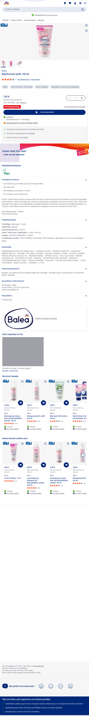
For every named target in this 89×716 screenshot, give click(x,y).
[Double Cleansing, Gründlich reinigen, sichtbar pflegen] (23, 355)
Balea (4, 71)
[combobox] (44, 9)
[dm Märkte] (65, 3)
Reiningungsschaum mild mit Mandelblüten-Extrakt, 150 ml (13, 418)
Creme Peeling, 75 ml (12, 478)
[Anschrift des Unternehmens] (44, 281)
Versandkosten (39, 666)
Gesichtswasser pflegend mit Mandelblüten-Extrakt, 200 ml (36, 481)
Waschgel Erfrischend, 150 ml (59, 417)
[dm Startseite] (6, 3)
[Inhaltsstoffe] (44, 247)
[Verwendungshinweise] (44, 269)
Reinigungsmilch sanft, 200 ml (36, 417)
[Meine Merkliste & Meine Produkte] (70, 3)
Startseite (5, 20)
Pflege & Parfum (16, 20)
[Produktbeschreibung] (44, 180)
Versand (23, 103)
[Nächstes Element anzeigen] (83, 392)
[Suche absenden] (82, 9)
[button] (85, 3)
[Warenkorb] (80, 3)
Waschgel (41, 20)
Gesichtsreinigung (30, 20)
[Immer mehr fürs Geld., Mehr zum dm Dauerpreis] (44, 153)
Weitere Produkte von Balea (30, 318)
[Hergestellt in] (44, 296)
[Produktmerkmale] (44, 220)
